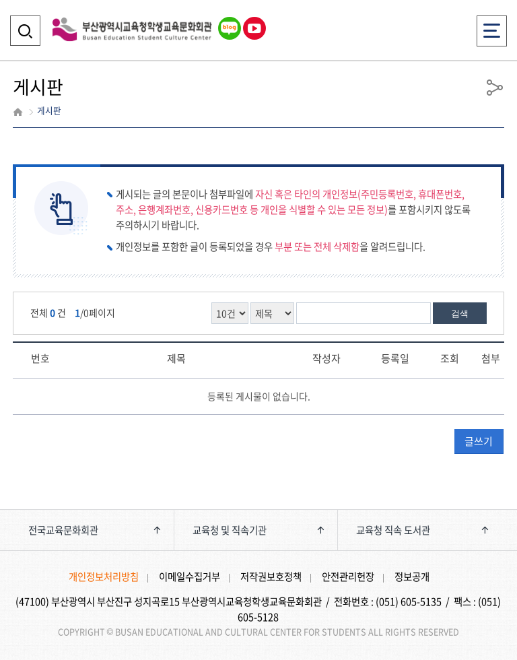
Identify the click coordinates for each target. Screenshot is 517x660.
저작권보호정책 (271, 576)
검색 (460, 313)
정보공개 (411, 576)
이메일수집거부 (189, 576)
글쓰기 (478, 441)
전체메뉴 (491, 26)
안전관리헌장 (348, 576)
